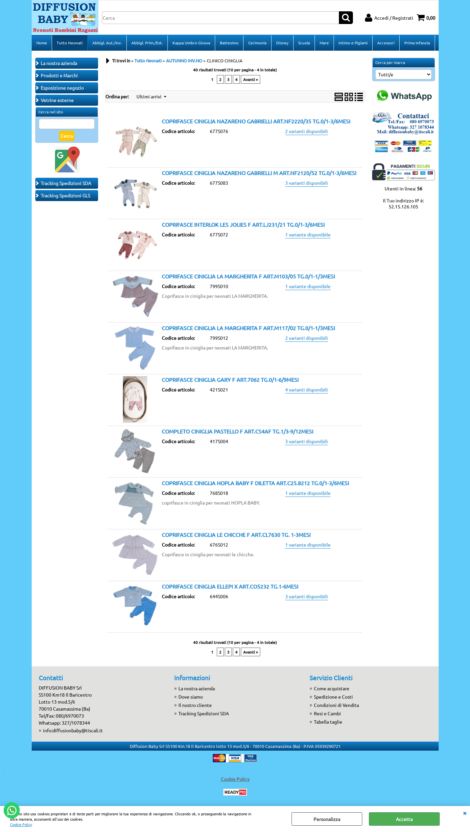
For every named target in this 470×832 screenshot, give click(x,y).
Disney (282, 42)
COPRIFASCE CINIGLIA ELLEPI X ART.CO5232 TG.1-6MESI (230, 586)
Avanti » (250, 79)
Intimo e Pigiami (353, 42)
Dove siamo (190, 697)
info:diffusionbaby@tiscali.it (73, 730)
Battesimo (229, 42)
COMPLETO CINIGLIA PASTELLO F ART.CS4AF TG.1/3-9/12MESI (237, 431)
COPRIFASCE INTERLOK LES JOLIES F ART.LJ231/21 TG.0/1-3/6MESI (243, 224)
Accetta (404, 819)
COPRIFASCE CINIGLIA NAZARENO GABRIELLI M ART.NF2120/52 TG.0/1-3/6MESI (259, 172)
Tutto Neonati (70, 42)
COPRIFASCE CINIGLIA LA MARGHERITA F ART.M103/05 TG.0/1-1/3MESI (248, 276)
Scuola (304, 42)
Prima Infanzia (417, 42)
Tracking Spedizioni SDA (203, 713)
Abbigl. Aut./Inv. (107, 42)
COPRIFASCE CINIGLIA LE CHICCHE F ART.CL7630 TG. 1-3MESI (236, 534)
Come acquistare (331, 688)
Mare (324, 42)
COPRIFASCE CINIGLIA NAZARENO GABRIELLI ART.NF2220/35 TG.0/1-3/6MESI (256, 121)
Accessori (386, 42)
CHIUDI (465, 812)
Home (41, 42)
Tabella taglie (328, 722)
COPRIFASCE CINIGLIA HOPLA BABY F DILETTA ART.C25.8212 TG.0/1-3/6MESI (255, 483)
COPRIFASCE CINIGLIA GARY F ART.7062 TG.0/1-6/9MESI (230, 379)
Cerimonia (257, 42)
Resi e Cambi (327, 713)
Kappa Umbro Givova (191, 42)
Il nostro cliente (195, 705)
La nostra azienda (196, 688)
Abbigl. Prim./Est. (147, 42)
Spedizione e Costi (333, 697)
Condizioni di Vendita (336, 705)
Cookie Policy (21, 824)
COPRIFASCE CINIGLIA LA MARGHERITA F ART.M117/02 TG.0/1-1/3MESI (248, 327)
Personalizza (327, 819)
